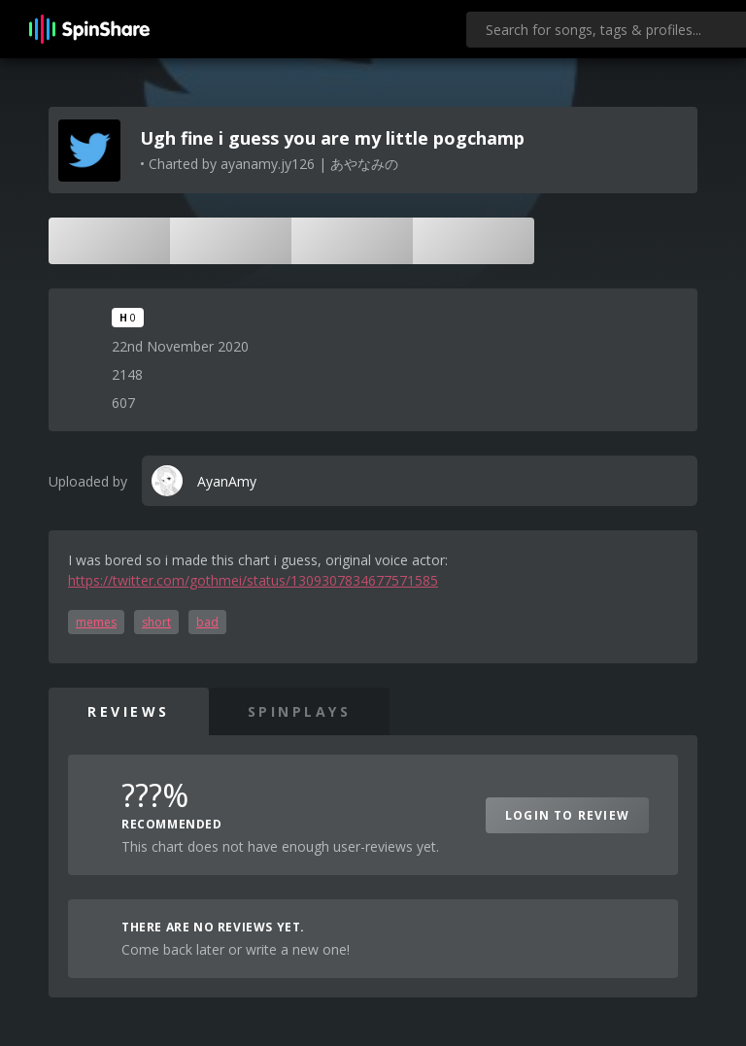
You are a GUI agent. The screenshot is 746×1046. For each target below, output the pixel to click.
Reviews (128, 711)
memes (96, 622)
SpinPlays (300, 711)
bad (207, 622)
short (156, 622)
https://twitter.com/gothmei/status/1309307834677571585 (253, 580)
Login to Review (567, 815)
